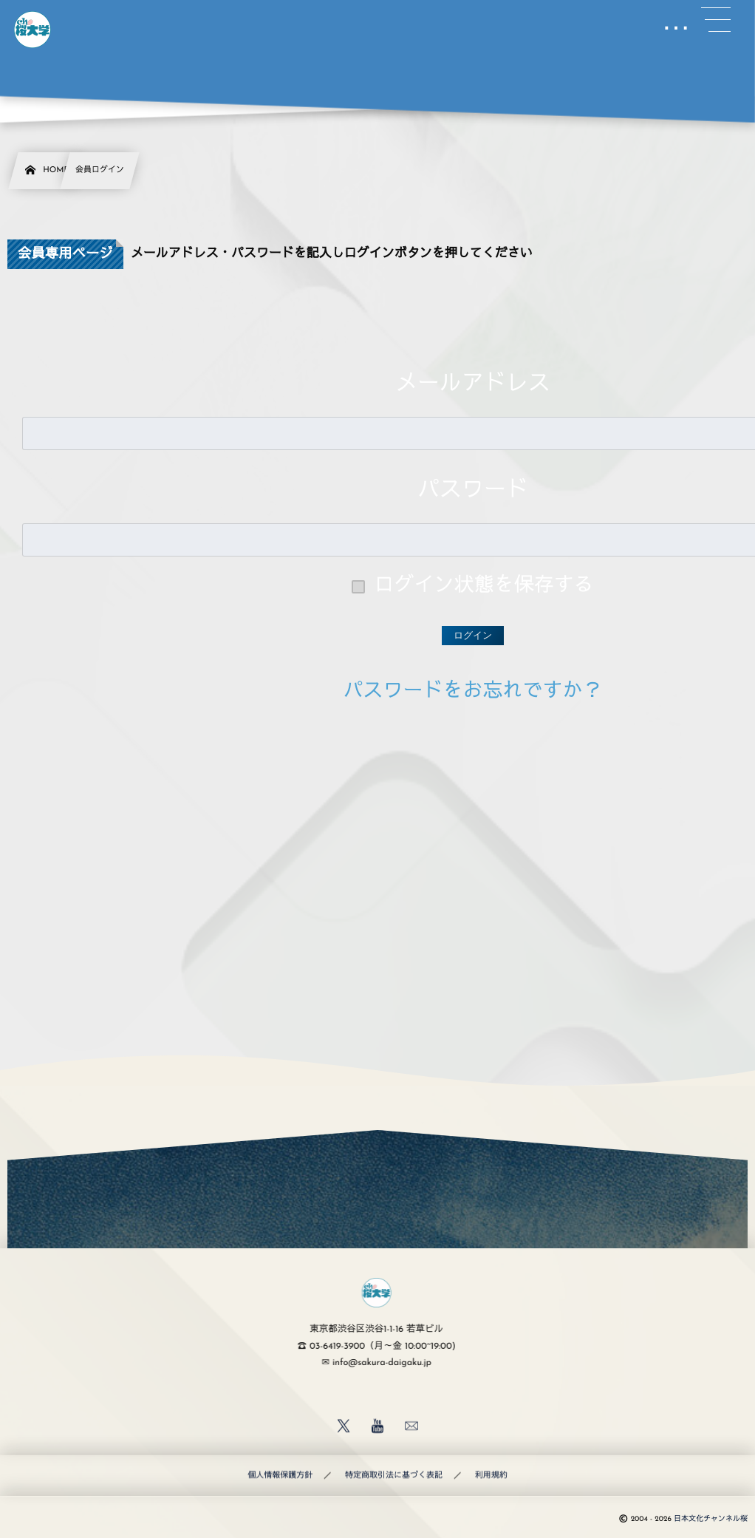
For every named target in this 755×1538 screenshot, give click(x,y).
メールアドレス (472, 384)
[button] (716, 20)
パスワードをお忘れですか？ (473, 692)
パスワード (472, 491)
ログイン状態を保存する (484, 586)
